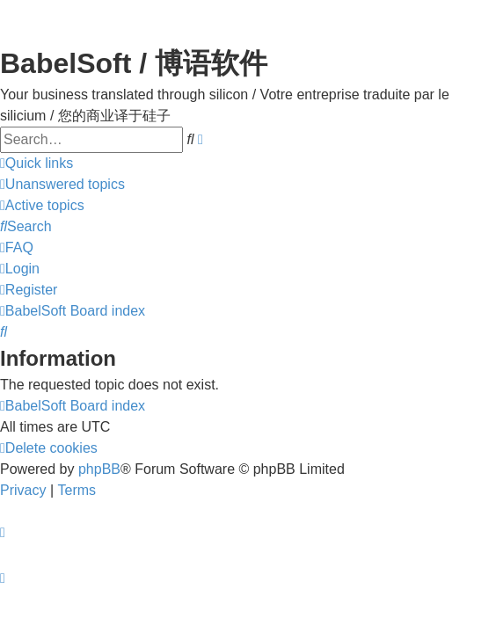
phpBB (99, 469)
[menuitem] (62, 184)
